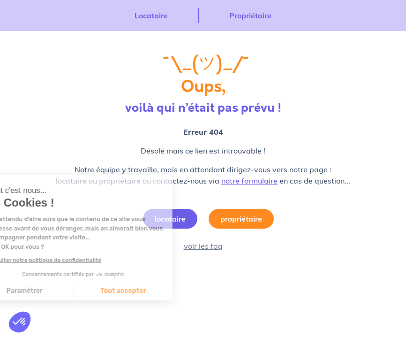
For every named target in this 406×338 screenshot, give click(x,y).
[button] (19, 322)
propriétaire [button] (241, 218)
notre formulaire (249, 180)
